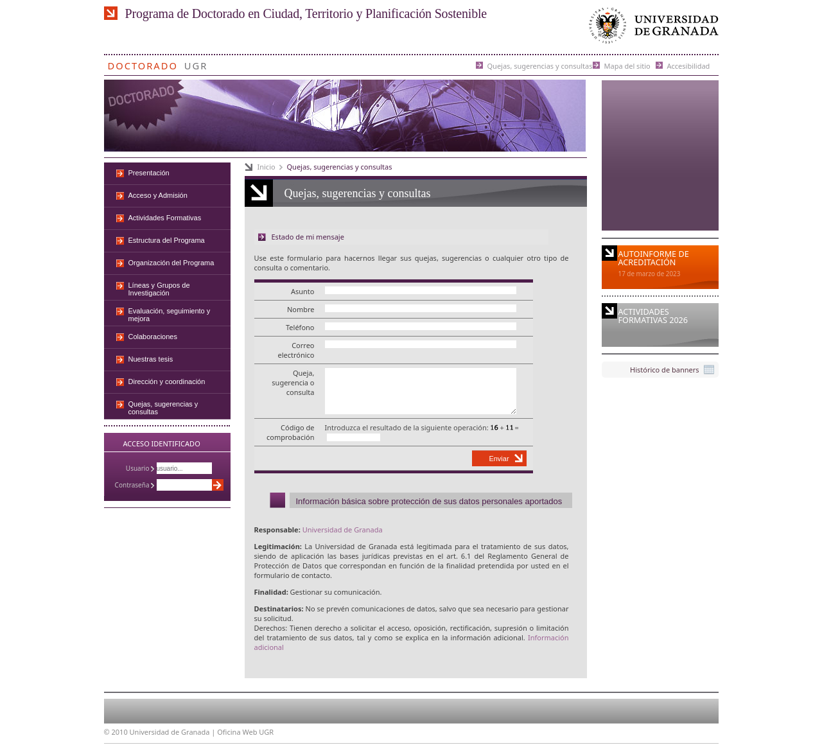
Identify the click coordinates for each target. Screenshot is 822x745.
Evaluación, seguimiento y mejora (169, 314)
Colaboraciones (152, 336)
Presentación (149, 173)
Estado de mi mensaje (308, 236)
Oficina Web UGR (245, 732)
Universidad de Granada (651, 28)
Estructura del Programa (166, 240)
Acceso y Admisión (158, 195)
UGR (196, 63)
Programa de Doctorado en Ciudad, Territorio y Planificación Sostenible (306, 13)
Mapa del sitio (627, 65)
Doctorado (143, 63)
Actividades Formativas (165, 218)
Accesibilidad (688, 65)
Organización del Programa (171, 263)
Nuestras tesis (150, 359)
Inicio (266, 166)
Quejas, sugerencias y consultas (540, 65)
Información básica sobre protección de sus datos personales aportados (429, 501)
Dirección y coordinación (167, 381)
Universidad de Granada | (174, 732)
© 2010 (116, 732)
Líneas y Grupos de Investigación (159, 289)
